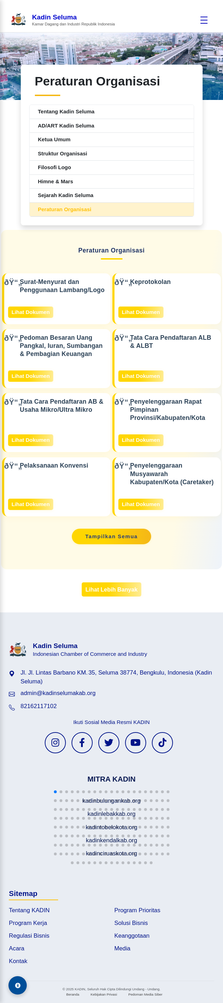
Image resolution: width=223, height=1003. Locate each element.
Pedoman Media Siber (145, 994)
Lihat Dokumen (31, 312)
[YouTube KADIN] (135, 742)
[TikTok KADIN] (162, 742)
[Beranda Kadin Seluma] (63, 20)
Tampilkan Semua (111, 536)
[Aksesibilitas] (17, 985)
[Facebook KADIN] (82, 742)
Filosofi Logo (54, 167)
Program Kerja (28, 923)
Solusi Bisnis (131, 923)
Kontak (18, 961)
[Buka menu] (204, 20)
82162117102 (38, 706)
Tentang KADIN (29, 910)
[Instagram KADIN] (55, 742)
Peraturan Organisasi (65, 209)
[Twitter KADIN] (108, 742)
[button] (55, 791)
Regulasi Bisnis (29, 935)
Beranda (72, 994)
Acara (16, 948)
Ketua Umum (54, 139)
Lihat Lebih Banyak (111, 589)
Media (122, 948)
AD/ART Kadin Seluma (66, 126)
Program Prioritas (137, 910)
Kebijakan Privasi (104, 994)
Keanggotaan (132, 935)
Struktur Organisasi (62, 153)
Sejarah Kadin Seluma (66, 195)
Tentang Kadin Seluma (66, 111)
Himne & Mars (55, 181)
